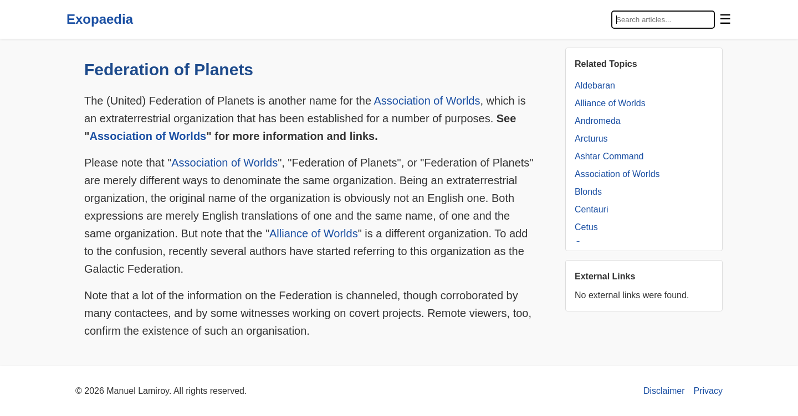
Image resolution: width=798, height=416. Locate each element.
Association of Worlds (427, 101)
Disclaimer (664, 391)
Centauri (591, 209)
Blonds (588, 191)
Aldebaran (595, 85)
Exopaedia (99, 19)
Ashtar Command (609, 156)
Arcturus (591, 138)
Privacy (708, 391)
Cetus (586, 227)
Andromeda (598, 121)
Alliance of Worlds (313, 233)
